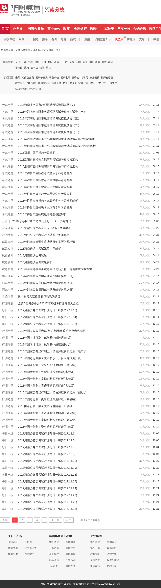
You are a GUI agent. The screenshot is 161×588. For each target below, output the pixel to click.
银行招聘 (31, 83)
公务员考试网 (23, 50)
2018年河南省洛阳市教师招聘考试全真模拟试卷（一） (52, 111)
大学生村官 (35, 88)
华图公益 (95, 548)
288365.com (39, 50)
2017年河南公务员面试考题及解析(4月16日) (45, 276)
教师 (66, 28)
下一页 (55, 520)
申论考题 (7, 228)
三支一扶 (123, 28)
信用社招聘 (44, 83)
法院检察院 (21, 88)
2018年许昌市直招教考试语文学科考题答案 (45, 187)
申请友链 (95, 566)
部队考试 (54, 560)
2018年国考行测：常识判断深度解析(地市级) (46, 378)
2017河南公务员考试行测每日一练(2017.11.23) (47, 495)
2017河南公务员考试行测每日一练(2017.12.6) (46, 433)
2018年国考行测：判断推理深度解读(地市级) (46, 371)
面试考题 (7, 276)
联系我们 (95, 554)
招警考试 (70, 560)
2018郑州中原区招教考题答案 (36, 152)
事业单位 (53, 28)
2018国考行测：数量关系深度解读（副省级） (46, 406)
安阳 (78, 62)
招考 (36, 39)
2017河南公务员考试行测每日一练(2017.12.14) (47, 317)
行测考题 (7, 234)
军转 (80, 83)
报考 (45, 39)
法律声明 (112, 554)
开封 (43, 62)
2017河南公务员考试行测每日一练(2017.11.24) (47, 488)
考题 (63, 39)
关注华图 (96, 536)
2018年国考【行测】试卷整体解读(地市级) (44, 337)
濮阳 (91, 62)
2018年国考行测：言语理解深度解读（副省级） (48, 413)
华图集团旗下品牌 (60, 536)
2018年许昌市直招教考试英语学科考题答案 (45, 193)
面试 (73, 39)
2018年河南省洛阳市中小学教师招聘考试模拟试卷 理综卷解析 (57, 145)
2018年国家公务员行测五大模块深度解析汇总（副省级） (53, 392)
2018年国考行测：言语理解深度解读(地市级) (46, 385)
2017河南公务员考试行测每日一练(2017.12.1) (46, 454)
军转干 (109, 28)
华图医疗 (70, 554)
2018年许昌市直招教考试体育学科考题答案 (45, 207)
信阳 (42, 67)
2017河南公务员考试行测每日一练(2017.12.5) (46, 440)
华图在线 (70, 566)
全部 (17, 62)
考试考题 (7, 104)
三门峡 (64, 62)
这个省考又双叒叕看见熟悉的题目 (39, 296)
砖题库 (131, 39)
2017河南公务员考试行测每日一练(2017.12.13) (47, 324)
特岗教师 (20, 83)
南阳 (110, 62)
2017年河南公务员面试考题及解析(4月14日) (45, 289)
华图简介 (95, 541)
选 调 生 (53, 566)
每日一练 (7, 310)
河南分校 (54, 9)
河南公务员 (28, 77)
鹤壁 (104, 62)
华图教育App (102, 39)
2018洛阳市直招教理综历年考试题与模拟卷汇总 (48, 166)
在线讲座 (13, 541)
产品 (19, 536)
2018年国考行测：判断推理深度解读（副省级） (48, 399)
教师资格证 (107, 77)
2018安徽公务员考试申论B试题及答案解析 (44, 228)
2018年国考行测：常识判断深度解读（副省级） (48, 419)
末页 (68, 520)
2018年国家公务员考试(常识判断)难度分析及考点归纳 (51, 330)
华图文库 (13, 548)
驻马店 (34, 67)
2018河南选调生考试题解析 (35, 262)
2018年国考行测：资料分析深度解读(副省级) (46, 426)
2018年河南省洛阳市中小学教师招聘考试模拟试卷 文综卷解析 (57, 139)
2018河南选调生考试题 (32, 255)
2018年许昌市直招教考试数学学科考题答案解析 (48, 200)
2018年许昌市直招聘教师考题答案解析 (42, 214)
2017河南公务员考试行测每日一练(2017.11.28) (47, 474)
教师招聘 (94, 77)
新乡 (71, 62)
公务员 (17, 28)
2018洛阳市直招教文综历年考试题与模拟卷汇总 (48, 159)
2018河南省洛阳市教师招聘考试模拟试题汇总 (46, 104)
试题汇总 (54, 50)
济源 (97, 62)
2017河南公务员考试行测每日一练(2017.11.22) (47, 502)
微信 (156, 39)
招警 (65, 83)
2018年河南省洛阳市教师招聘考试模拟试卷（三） (49, 118)
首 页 (5, 28)
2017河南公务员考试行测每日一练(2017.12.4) (46, 447)
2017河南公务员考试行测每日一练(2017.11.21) (47, 508)
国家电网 (65, 77)
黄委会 (75, 77)
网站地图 (29, 554)
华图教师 (70, 541)
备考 (54, 39)
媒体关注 (112, 548)
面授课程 (9, 39)
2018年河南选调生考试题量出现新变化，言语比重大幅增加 (55, 269)
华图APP (13, 554)
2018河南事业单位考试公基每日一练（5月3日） (42, 221)
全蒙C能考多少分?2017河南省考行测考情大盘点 (48, 303)
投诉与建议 (113, 560)
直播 (87, 39)
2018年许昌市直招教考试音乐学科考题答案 (45, 173)
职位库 (119, 39)
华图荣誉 (112, 541)
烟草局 (84, 77)
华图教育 (54, 541)
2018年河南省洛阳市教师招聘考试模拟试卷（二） (49, 125)
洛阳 (37, 62)
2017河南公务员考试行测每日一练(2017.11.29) (47, 467)
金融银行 (80, 28)
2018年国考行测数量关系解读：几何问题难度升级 (49, 358)
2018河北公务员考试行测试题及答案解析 (43, 234)
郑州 (30, 62)
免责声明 (95, 560)
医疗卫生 (89, 83)
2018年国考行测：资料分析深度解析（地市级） (48, 365)
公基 (5, 221)
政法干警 (56, 83)
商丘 (50, 62)
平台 (11, 536)
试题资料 (7, 241)
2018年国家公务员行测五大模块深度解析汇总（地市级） (53, 351)
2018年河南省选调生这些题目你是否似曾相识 (46, 241)
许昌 (56, 62)
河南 (24, 62)
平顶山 (19, 67)
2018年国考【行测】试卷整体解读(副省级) (44, 344)
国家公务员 (36, 28)
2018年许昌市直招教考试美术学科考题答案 (45, 180)
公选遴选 (139, 28)
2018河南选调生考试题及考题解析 (39, 248)
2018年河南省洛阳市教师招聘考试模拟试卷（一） (49, 132)
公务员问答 (31, 548)
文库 (142, 39)
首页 (5, 520)
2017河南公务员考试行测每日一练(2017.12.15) (47, 310)
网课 (21, 39)
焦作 (84, 62)
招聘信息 (112, 566)
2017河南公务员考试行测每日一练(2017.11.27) (47, 481)
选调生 (94, 28)
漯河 (26, 67)
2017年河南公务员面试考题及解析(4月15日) (45, 282)
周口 (48, 67)
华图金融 (70, 548)
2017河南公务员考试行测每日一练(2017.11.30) (47, 461)
